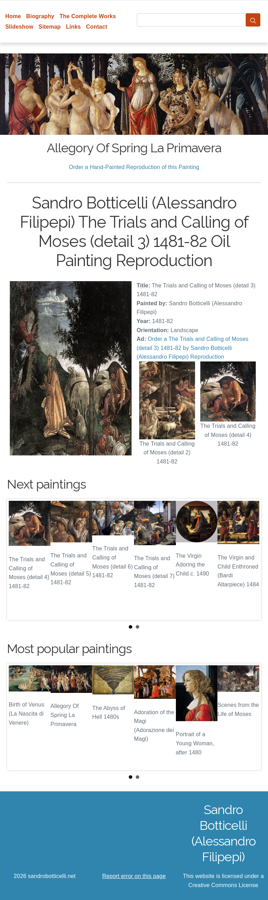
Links (73, 27)
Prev (17, 559)
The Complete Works (88, 16)
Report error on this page (134, 876)
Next (250, 559)
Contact (96, 27)
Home (13, 16)
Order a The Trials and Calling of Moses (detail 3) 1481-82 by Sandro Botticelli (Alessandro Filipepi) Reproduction (193, 348)
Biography (40, 16)
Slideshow (19, 27)
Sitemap (50, 27)
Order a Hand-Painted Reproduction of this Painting (134, 167)
